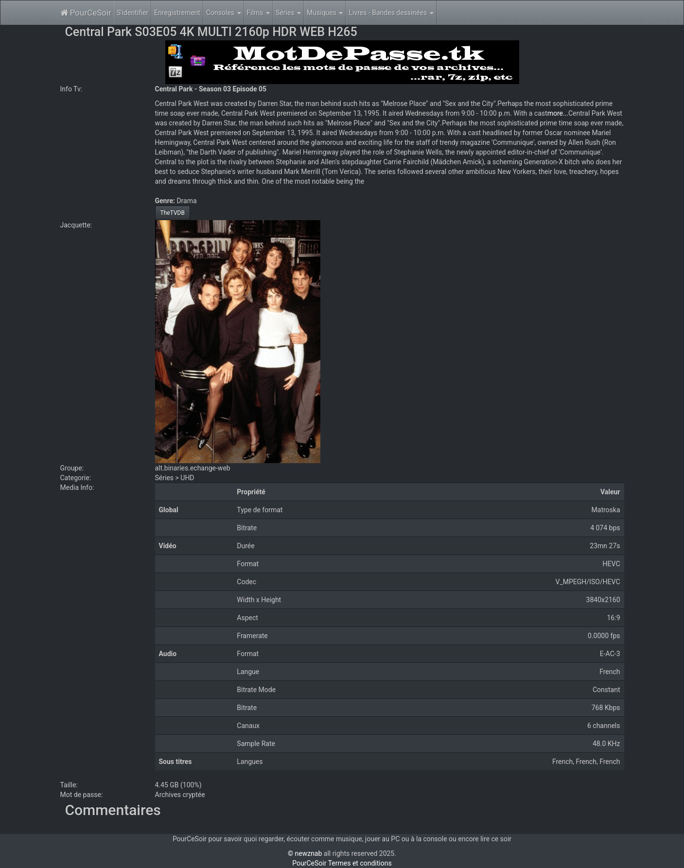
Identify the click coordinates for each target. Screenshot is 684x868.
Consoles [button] (223, 13)
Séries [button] (288, 13)
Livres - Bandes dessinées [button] (391, 13)
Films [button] (258, 13)
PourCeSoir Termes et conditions (341, 863)
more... (557, 113)
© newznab (305, 853)
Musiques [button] (325, 13)
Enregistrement (177, 13)
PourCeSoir (85, 12)
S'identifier (132, 13)
